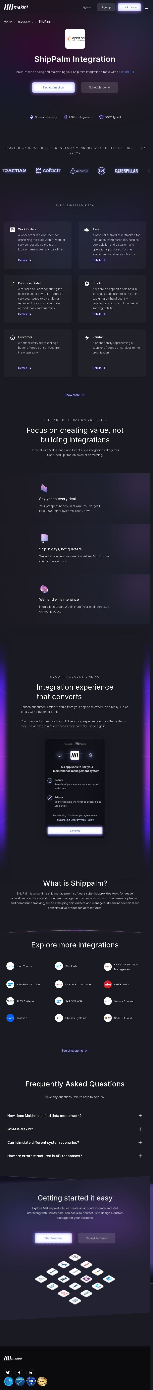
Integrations (25, 21)
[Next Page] (75, 395)
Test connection (53, 87)
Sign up (106, 7)
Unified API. (126, 72)
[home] (16, 7)
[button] (146, 7)
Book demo (129, 7)
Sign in (86, 7)
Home (8, 21)
